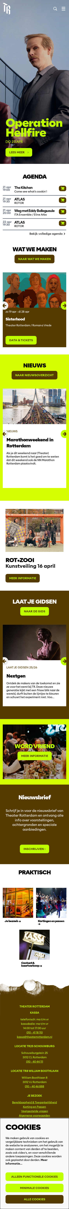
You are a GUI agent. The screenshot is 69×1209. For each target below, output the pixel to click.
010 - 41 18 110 (34, 1032)
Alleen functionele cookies (34, 1176)
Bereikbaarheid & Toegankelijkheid (34, 1102)
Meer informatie (22, 578)
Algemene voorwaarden (34, 1115)
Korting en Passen (34, 1106)
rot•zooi (20, 560)
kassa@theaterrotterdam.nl (34, 1037)
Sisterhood (15, 319)
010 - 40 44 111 (34, 1061)
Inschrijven (34, 849)
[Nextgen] (34, 642)
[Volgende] (65, 306)
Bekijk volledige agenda (47, 234)
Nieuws (34, 365)
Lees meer (19, 152)
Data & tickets (21, 340)
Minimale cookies (34, 1188)
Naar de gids (34, 611)
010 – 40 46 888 (34, 1086)
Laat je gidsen (34, 601)
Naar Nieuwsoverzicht (34, 375)
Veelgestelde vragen (34, 1111)
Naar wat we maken (34, 259)
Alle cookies (34, 1199)
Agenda (34, 176)
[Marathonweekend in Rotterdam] (34, 406)
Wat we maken (34, 249)
